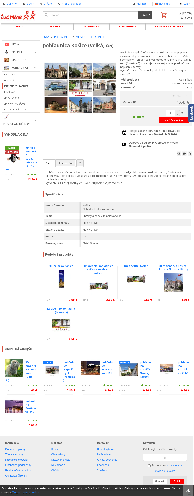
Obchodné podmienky (18, 465)
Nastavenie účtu (60, 459)
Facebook (103, 465)
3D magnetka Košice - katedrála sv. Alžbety (174, 267)
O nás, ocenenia (107, 459)
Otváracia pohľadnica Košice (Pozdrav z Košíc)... (98, 269)
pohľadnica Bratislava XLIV (183, 367)
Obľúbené (57, 470)
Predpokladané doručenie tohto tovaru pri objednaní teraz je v (154, 132)
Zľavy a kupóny (14, 454)
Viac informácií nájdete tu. (28, 492)
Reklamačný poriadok (18, 470)
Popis (49, 163)
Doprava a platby (15, 449)
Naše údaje (104, 454)
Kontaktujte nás (106, 449)
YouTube (102, 470)
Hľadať (145, 15)
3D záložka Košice (61, 266)
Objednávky (58, 454)
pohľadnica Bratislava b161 (107, 367)
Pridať (177, 481)
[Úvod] (18, 15)
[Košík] (176, 15)
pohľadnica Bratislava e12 (30, 406)
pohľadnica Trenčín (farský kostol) (145, 369)
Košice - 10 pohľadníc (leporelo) (61, 310)
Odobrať (159, 481)
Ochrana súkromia (16, 475)
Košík (54, 449)
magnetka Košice (136, 266)
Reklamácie (58, 465)
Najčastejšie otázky (16, 459)
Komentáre (66, 163)
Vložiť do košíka (174, 120)
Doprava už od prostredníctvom (153, 144)
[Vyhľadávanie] (90, 15)
